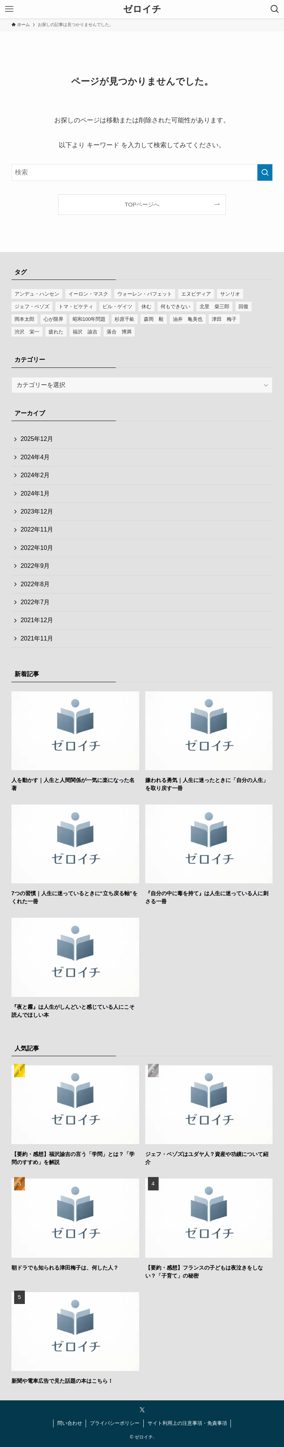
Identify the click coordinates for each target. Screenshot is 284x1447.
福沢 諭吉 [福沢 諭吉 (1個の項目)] (85, 332)
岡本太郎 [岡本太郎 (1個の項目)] (24, 319)
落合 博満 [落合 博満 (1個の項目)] (119, 332)
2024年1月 (35, 493)
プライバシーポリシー (115, 1423)
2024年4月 (35, 457)
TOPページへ (142, 204)
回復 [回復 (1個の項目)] (243, 306)
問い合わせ (69, 1423)
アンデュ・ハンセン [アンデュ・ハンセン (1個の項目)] (37, 294)
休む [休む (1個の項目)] (146, 306)
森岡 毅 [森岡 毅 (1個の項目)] (154, 319)
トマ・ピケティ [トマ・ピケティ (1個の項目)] (75, 306)
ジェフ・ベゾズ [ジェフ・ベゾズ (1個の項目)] (32, 306)
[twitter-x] (142, 1409)
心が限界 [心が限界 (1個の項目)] (53, 319)
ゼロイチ (142, 9)
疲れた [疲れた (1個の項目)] (56, 332)
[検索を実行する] (265, 172)
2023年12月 (37, 511)
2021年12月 (37, 620)
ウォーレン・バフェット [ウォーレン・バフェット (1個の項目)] (144, 294)
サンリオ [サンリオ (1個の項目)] (230, 294)
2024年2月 (35, 475)
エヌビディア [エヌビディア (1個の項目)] (196, 294)
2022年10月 (37, 548)
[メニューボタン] (9, 9)
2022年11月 (37, 529)
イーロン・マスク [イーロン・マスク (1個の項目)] (88, 294)
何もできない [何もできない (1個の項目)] (175, 306)
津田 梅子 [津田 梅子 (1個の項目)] (224, 319)
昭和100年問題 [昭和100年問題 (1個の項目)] (89, 319)
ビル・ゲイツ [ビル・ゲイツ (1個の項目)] (117, 306)
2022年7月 (35, 602)
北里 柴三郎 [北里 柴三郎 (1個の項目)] (214, 306)
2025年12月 (37, 439)
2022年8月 (35, 584)
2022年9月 (35, 566)
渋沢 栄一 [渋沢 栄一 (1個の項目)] (27, 332)
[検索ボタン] (275, 9)
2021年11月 (37, 638)
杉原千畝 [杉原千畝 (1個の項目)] (125, 319)
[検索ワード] (142, 172)
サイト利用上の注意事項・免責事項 (187, 1423)
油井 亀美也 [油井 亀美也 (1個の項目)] (188, 319)
